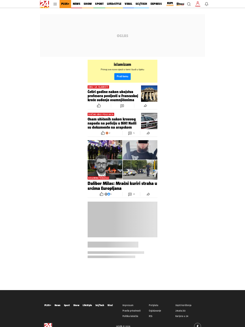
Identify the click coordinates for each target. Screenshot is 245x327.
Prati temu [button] (122, 76)
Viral (110, 305)
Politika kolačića (130, 316)
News (58, 305)
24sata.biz (180, 310)
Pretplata (153, 305)
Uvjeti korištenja (183, 305)
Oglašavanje (155, 310)
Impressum (128, 305)
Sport (67, 305)
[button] (188, 4)
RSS (150, 316)
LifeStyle (87, 305)
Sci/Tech (99, 305)
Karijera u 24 (181, 316)
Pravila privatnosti (131, 310)
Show (76, 305)
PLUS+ (47, 305)
